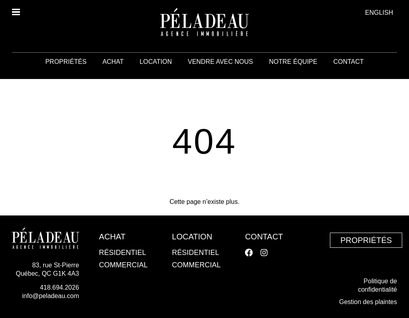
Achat (113, 71)
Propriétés (65, 71)
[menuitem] (379, 12)
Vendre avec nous (220, 71)
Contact (348, 71)
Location (156, 71)
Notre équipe (293, 71)
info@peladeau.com (50, 295)
